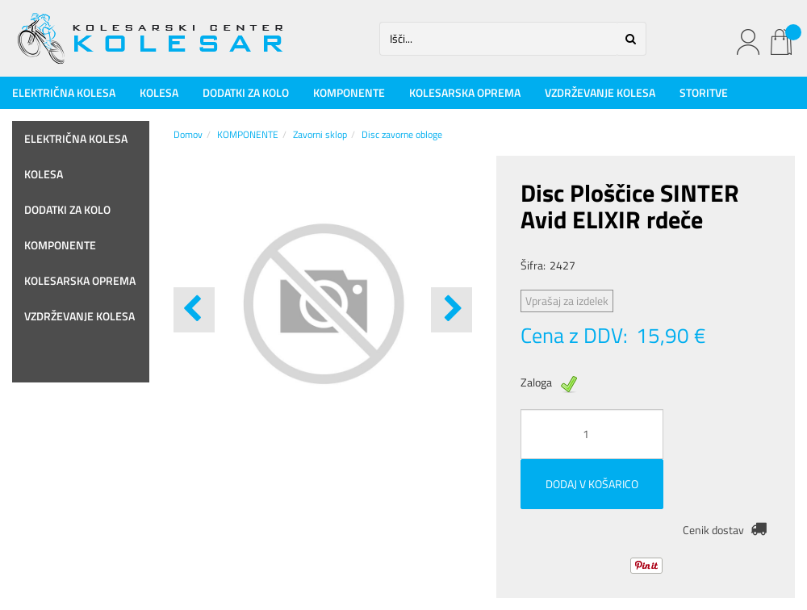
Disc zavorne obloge (402, 134)
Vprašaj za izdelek (566, 300)
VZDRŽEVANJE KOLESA (600, 92)
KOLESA (159, 92)
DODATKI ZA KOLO (246, 92)
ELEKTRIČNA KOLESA (63, 92)
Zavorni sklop (320, 134)
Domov (188, 134)
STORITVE (703, 92)
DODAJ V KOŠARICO (592, 483)
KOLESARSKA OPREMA (465, 92)
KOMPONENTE (349, 92)
